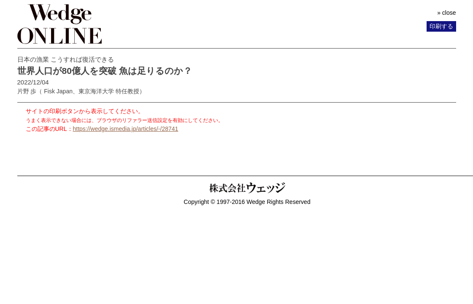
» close (446, 12)
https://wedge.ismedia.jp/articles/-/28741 (125, 128)
